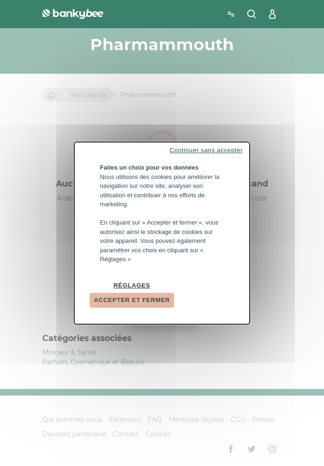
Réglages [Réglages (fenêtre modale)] (132, 285)
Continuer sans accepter (206, 150)
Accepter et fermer (132, 299)
